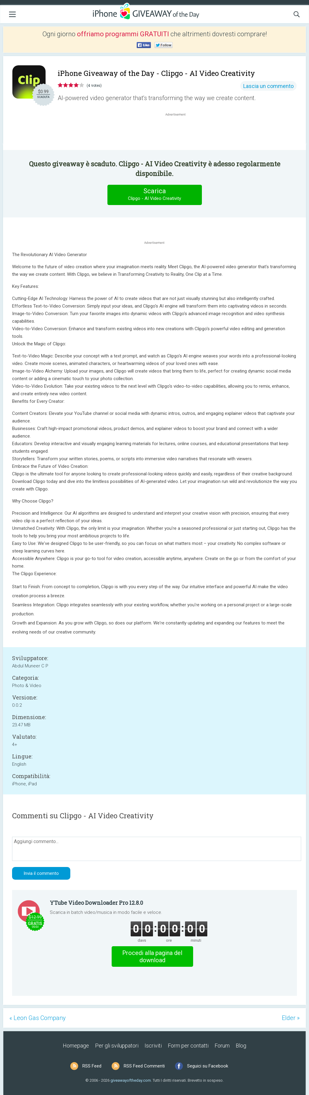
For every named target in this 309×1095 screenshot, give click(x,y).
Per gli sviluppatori (117, 1045)
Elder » (291, 1018)
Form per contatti (188, 1045)
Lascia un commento (268, 86)
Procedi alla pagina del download (152, 956)
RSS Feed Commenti (144, 1066)
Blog (241, 1045)
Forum (222, 1045)
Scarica (154, 194)
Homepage (76, 1045)
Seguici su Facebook (207, 1066)
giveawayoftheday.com (130, 1080)
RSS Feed (91, 1066)
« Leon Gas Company (37, 1018)
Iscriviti (153, 1045)
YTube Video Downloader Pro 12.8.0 (96, 902)
